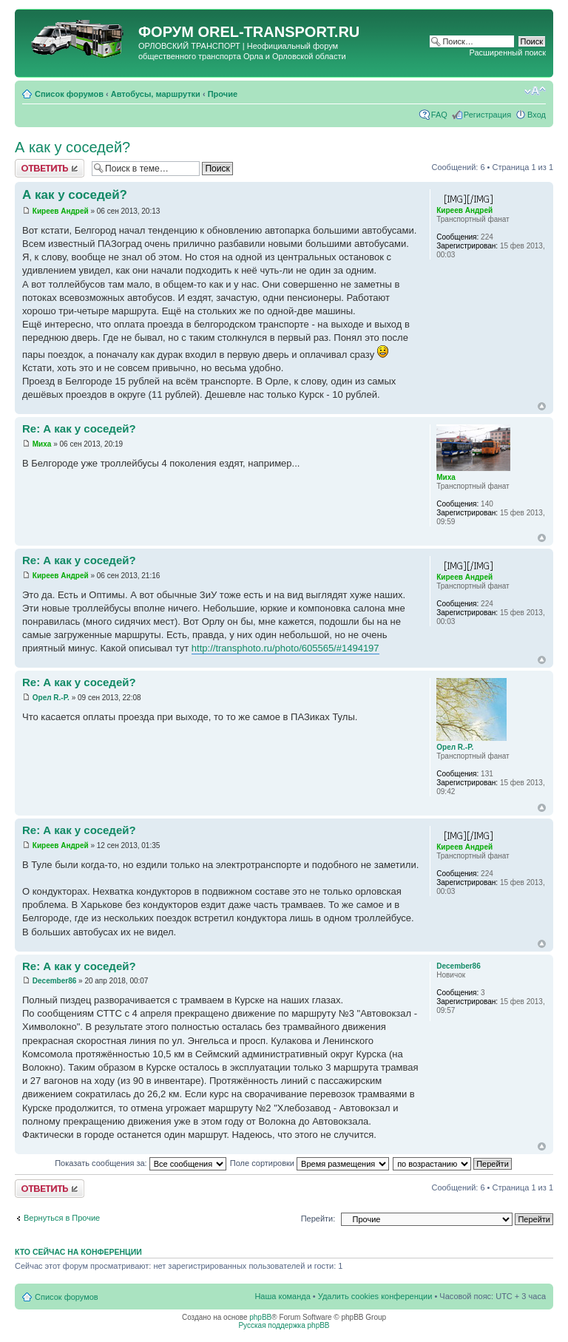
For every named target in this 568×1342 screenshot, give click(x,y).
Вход (536, 114)
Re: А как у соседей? (79, 428)
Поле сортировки (309, 1163)
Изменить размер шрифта (535, 91)
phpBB (260, 1317)
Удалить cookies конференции (375, 1296)
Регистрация (487, 114)
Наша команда (282, 1296)
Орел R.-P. (51, 698)
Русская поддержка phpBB (283, 1325)
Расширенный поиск (507, 52)
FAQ (439, 114)
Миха (42, 444)
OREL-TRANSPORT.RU (278, 32)
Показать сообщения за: (140, 1163)
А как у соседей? (72, 147)
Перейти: (318, 1218)
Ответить (49, 168)
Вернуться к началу (542, 406)
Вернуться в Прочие (62, 1217)
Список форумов (69, 93)
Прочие (222, 93)
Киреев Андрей (61, 211)
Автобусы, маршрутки (155, 93)
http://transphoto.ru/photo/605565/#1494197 (285, 648)
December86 (54, 981)
